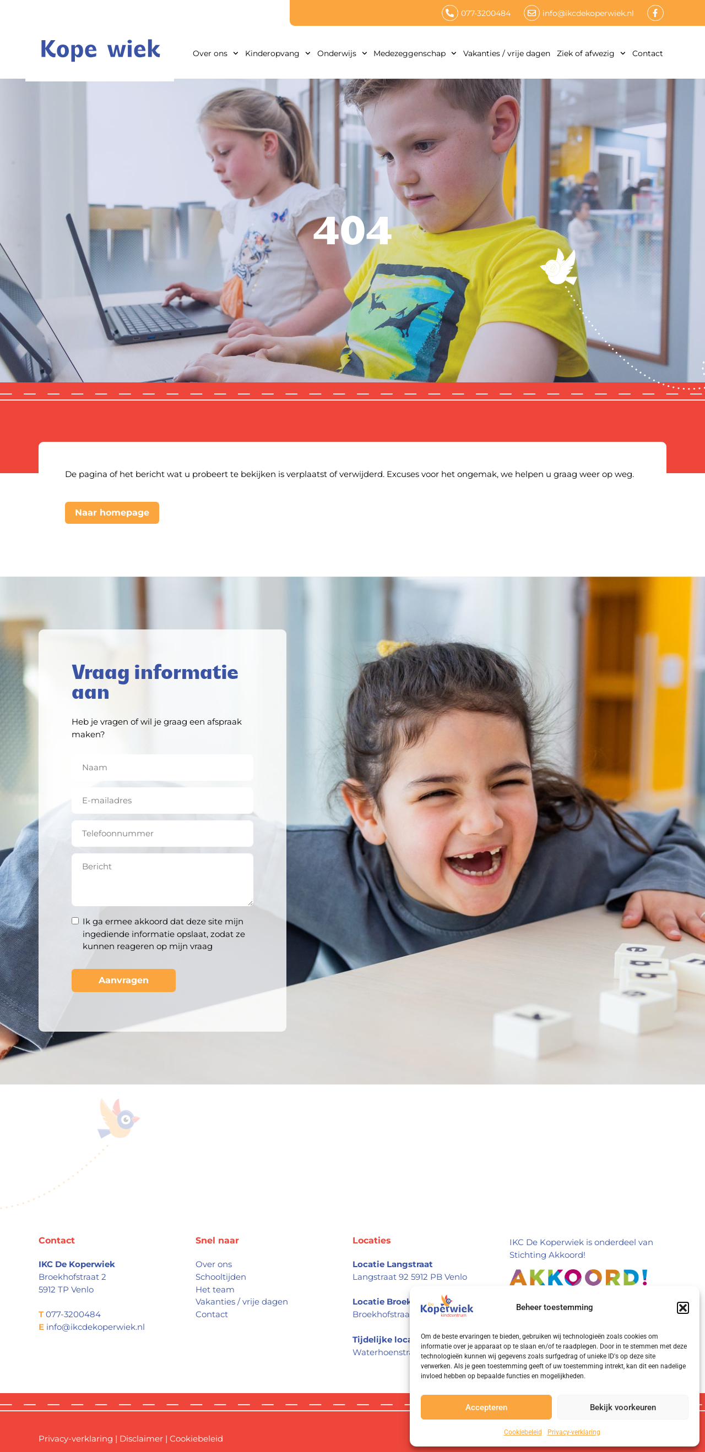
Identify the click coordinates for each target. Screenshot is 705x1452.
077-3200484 (73, 1314)
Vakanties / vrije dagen (506, 53)
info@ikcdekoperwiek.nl (95, 1327)
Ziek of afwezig (591, 53)
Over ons (215, 53)
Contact (647, 53)
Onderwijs (342, 53)
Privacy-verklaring (573, 1432)
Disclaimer (141, 1438)
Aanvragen (124, 980)
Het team (215, 1289)
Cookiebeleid (523, 1432)
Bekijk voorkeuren (623, 1407)
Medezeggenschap (415, 53)
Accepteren (486, 1407)
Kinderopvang (278, 53)
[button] (682, 1307)
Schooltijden (221, 1277)
